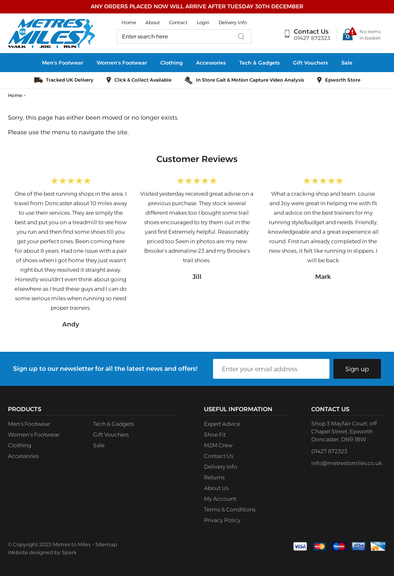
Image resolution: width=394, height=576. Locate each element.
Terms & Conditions (229, 509)
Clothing (171, 62)
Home (129, 22)
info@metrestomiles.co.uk (346, 463)
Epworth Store (342, 80)
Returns (214, 477)
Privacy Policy (222, 520)
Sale (346, 62)
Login (203, 22)
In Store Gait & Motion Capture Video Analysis (250, 80)
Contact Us (311, 31)
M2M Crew (218, 445)
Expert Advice (222, 423)
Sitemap (106, 544)
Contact (178, 22)
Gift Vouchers (310, 62)
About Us (216, 488)
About (152, 22)
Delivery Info (233, 22)
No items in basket (370, 35)
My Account (220, 498)
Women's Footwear (122, 62)
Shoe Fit (215, 434)
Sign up (357, 369)
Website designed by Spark (42, 552)
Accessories (211, 62)
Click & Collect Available (142, 80)
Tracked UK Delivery (69, 80)
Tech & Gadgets (259, 62)
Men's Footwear (62, 62)
